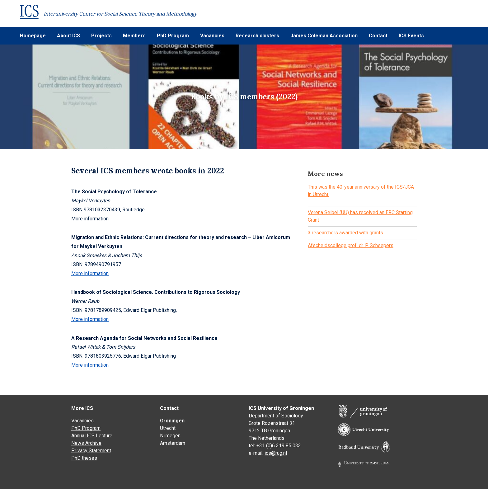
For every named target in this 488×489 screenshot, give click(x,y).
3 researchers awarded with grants (345, 233)
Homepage (33, 36)
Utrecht (168, 428)
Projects (101, 36)
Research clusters (257, 36)
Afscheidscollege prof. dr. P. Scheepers (350, 245)
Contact (378, 36)
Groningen (172, 421)
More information (90, 273)
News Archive (86, 443)
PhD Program (173, 36)
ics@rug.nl (276, 453)
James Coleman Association (324, 36)
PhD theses (84, 458)
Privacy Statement (91, 451)
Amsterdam (172, 443)
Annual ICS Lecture (91, 436)
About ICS (68, 36)
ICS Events (411, 36)
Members (134, 36)
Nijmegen (170, 436)
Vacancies (212, 36)
